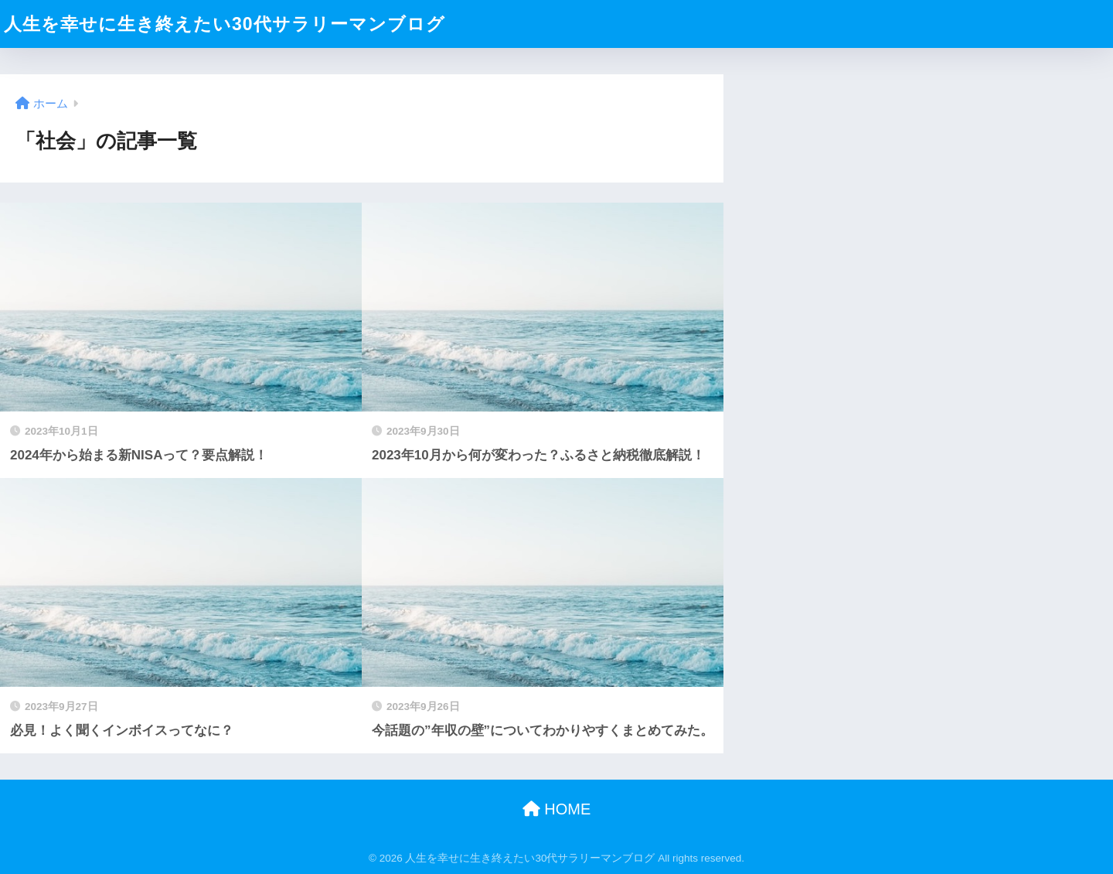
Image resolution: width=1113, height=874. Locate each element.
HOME (556, 809)
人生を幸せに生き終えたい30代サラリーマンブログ (224, 24)
